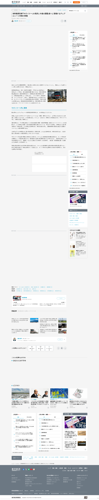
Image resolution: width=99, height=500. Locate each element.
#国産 (76, 215)
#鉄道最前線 (23, 10)
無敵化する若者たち (80, 250)
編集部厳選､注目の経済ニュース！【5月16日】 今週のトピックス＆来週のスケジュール (59, 403)
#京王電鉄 (18, 290)
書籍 (60, 2)
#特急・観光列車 (34, 287)
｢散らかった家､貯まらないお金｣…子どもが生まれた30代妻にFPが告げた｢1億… (78, 45)
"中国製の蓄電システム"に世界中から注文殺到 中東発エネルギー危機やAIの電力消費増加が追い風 (20, 403)
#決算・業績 (72, 215)
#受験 (77, 213)
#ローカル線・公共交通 (23, 287)
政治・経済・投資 (21, 5)
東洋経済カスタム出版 (67, 479)
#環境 (80, 213)
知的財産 (36, 493)
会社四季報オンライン (29, 479)
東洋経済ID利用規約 (55, 493)
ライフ (35, 5)
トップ (24, 2)
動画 (40, 2)
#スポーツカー (72, 213)
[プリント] (65, 21)
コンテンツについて (81, 479)
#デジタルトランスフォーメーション (77, 222)
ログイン (83, 2)
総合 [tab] (18, 417)
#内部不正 (77, 224)
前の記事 (59, 10)
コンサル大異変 (73, 204)
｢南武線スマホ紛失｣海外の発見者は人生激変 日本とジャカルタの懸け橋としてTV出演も (48, 331)
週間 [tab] (82, 154)
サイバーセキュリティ (16, 479)
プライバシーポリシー (28, 493)
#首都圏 (41, 287)
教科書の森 (65, 481)
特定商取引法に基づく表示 (44, 493)
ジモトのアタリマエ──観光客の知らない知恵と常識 (79, 185)
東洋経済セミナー (50, 483)
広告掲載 (47, 490)
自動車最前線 (75, 169)
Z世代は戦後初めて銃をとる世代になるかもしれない (81, 233)
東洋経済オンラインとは (74, 10)
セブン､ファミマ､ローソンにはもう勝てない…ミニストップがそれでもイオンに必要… (79, 51)
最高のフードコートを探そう (78, 166)
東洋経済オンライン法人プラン (53, 477)
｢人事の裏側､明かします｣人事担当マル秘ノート (79, 163)
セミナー (49, 2)
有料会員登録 (76, 2)
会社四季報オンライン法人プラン (53, 479)
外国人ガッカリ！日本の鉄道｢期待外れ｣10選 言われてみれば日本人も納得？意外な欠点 (20, 320)
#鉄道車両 (18, 288)
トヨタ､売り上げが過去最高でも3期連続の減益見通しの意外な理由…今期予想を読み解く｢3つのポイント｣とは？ (39, 403)
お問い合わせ (71, 493)
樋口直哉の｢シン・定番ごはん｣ (78, 179)
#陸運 (33, 288)
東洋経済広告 (66, 477)
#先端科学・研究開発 (74, 220)
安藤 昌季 (16, 20)
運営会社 (26, 490)
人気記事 (35, 2)
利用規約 (78, 487)
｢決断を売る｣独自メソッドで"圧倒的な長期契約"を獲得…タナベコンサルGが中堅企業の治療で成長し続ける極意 (71, 434)
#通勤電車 (49, 287)
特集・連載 (29, 2)
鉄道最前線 (24, 297)
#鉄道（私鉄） (26, 288)
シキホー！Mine (28, 485)
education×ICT (14, 477)
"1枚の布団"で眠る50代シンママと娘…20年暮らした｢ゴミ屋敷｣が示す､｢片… (78, 38)
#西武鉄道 (42, 290)
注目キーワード (73, 210)
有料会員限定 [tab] (82, 35)
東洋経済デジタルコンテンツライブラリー (33, 483)
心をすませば (78, 241)
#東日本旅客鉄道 (26, 290)
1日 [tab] (73, 154)
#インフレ (72, 224)
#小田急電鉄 (49, 290)
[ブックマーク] (62, 21)
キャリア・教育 (29, 5)
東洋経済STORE (28, 481)
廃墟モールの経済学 (76, 176)
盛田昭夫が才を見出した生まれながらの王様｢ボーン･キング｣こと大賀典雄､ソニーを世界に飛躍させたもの (78, 403)
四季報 (54, 2)
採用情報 (32, 490)
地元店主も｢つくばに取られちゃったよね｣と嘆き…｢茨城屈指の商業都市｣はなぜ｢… (79, 64)
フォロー (60, 298)
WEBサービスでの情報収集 (17, 493)
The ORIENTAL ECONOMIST (31, 477)
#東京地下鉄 (57, 290)
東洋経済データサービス (52, 481)
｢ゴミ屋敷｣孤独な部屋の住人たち (79, 157)
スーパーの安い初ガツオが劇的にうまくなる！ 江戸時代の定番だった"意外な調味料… (79, 58)
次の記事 (64, 10)
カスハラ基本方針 (63, 493)
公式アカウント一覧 (39, 490)
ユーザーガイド (80, 485)
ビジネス (14, 5)
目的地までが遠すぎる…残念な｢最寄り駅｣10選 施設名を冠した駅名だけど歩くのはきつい (48, 326)
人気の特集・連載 (74, 151)
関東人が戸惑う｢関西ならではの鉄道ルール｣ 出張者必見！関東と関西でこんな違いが (20, 331)
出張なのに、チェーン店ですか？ (79, 182)
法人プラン (79, 483)
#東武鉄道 (35, 290)
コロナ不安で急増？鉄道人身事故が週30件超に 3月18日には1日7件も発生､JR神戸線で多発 (48, 320)
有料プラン (79, 481)
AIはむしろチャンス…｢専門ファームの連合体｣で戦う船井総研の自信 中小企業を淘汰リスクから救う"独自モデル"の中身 (70, 444)
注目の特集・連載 (74, 191)
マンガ (43, 2)
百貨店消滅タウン (75, 160)
